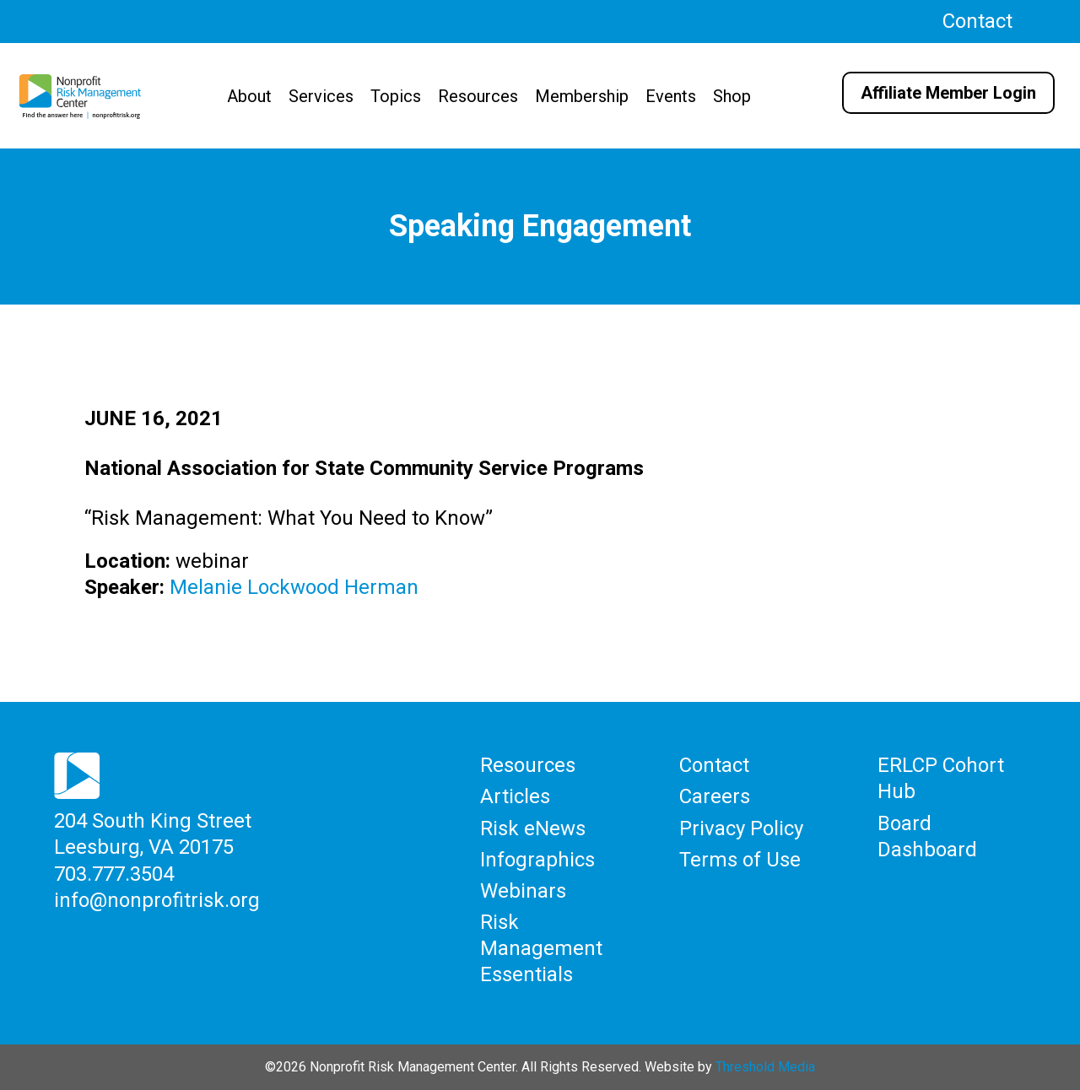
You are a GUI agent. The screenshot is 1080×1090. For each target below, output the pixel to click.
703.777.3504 (114, 874)
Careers (714, 796)
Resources (478, 96)
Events (670, 96)
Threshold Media (765, 1067)
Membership (582, 96)
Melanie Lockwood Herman (294, 587)
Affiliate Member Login (948, 93)
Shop (732, 96)
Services (321, 96)
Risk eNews (533, 828)
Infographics (537, 859)
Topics (395, 96)
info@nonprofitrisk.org (157, 900)
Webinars (523, 891)
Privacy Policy (741, 828)
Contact (977, 21)
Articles (515, 796)
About (249, 96)
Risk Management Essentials (541, 948)
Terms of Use (740, 859)
